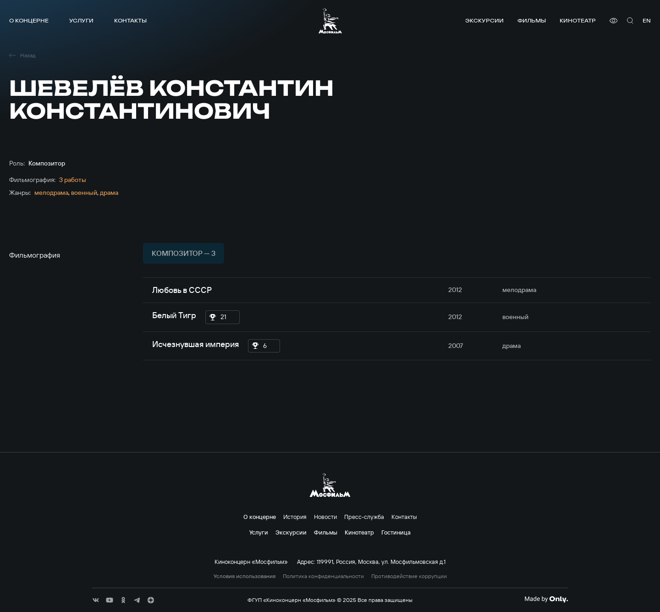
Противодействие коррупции (409, 576)
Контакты (130, 20)
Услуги (81, 20)
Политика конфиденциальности (323, 576)
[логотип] (330, 21)
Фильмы (531, 20)
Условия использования (244, 576)
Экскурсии (484, 20)
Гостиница (396, 532)
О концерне (29, 20)
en (647, 20)
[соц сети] (95, 600)
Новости (325, 516)
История (295, 516)
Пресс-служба (364, 516)
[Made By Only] (546, 599)
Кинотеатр (578, 20)
